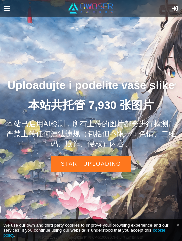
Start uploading (91, 164)
